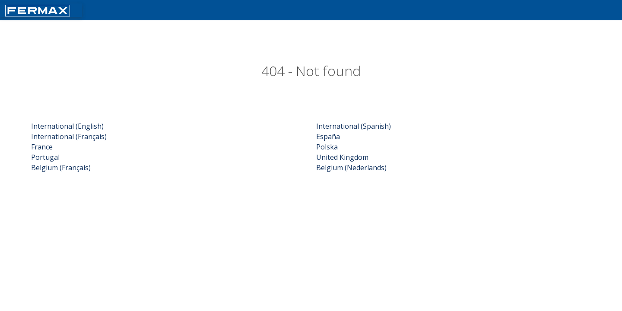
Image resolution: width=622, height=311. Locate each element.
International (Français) (69, 136)
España (328, 136)
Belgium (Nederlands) (351, 167)
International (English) (67, 126)
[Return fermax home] (37, 10)
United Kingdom (342, 157)
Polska (327, 147)
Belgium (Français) (61, 167)
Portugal (45, 157)
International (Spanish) (353, 126)
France (42, 147)
